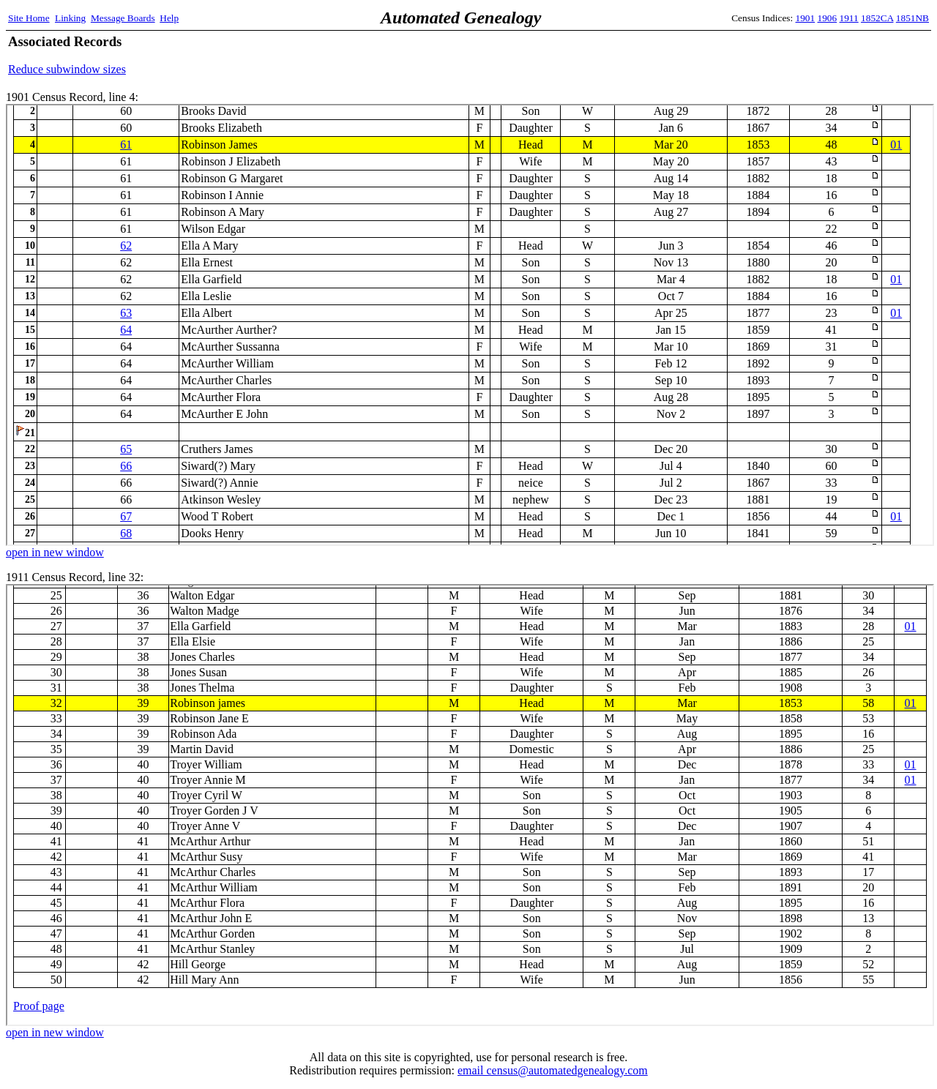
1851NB (912, 17)
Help (169, 17)
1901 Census (470, 325)
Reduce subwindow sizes (67, 69)
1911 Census (470, 805)
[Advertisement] (757, 55)
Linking (70, 17)
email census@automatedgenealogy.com (553, 1070)
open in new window (55, 552)
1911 (849, 17)
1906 (827, 17)
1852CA (877, 17)
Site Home (29, 17)
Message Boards (123, 17)
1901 (805, 17)
